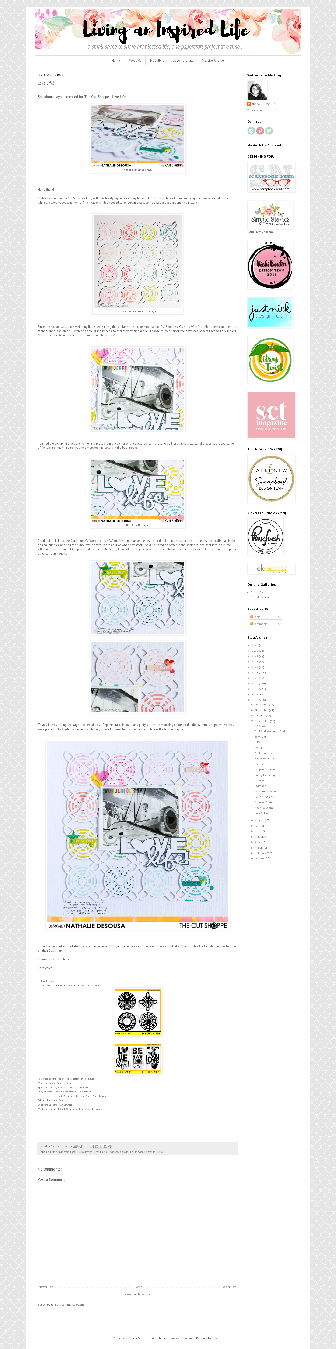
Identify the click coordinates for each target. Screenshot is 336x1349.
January (260, 858)
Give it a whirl (101, 1152)
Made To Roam (263, 808)
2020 (255, 678)
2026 (255, 645)
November (262, 710)
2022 (255, 667)
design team (62, 1152)
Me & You (260, 725)
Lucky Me (260, 780)
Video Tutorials (183, 60)
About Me (135, 60)
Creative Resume (213, 60)
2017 (255, 694)
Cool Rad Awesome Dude (270, 731)
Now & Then (262, 813)
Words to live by (154, 1152)
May (258, 836)
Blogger (217, 1338)
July (257, 825)
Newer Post (46, 1286)
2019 (255, 683)
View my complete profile (263, 110)
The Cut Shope (137, 1152)
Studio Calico (259, 592)
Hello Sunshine (264, 797)
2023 (255, 661)
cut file (51, 1152)
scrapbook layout (119, 1152)
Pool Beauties (263, 753)
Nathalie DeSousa (263, 104)
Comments (258, 624)
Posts (255, 616)
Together (260, 786)
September (262, 721)
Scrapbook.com (261, 597)
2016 (255, 700)
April (258, 842)
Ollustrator (188, 1338)
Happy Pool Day (264, 758)
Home (116, 60)
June (258, 831)
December (262, 704)
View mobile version (138, 1294)
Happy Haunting (264, 775)
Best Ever (260, 736)
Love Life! (260, 764)
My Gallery (157, 60)
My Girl (258, 747)
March (259, 847)
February (261, 853)
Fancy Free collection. (81, 1152)
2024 (255, 656)
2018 (255, 689)
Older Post (229, 1286)
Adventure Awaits (265, 791)
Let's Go (259, 742)
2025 (255, 650)
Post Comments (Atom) (70, 1304)
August (260, 820)
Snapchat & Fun (264, 769)
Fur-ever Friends (264, 802)
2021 (255, 672)
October (260, 715)
